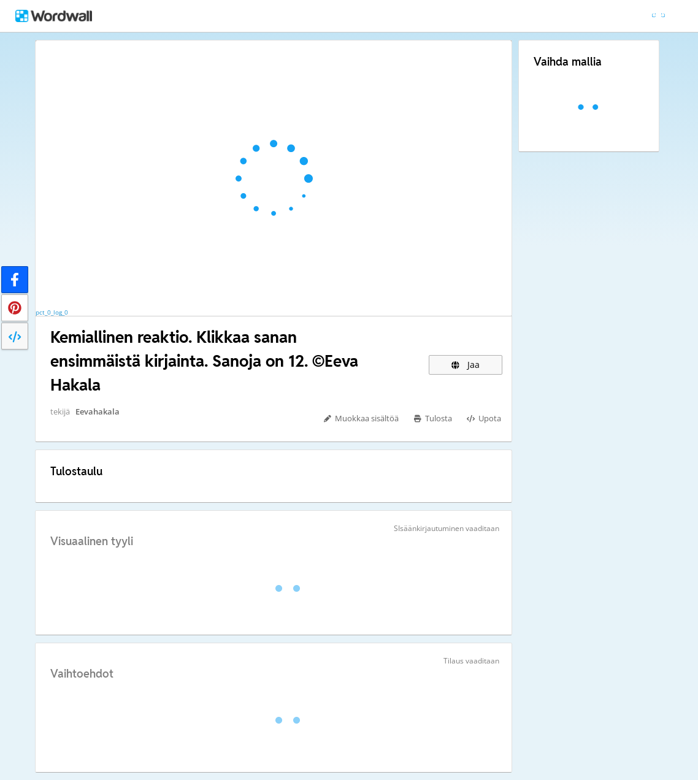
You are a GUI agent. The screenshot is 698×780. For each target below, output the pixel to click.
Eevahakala (97, 411)
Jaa (465, 364)
